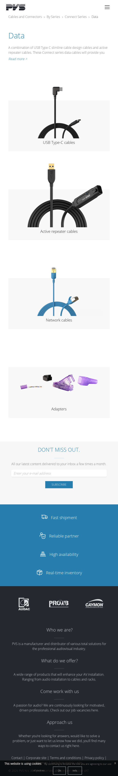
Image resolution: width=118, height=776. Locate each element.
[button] (107, 7)
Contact (16, 758)
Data (95, 17)
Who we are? (59, 630)
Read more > (17, 59)
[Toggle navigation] (107, 7)
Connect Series (76, 17)
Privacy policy (94, 758)
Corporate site (36, 758)
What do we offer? (59, 660)
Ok (59, 770)
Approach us (59, 722)
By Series (53, 17)
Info (75, 770)
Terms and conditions (65, 758)
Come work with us (59, 691)
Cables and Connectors (25, 17)
